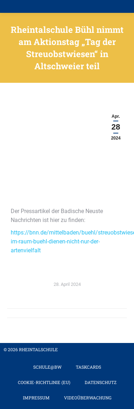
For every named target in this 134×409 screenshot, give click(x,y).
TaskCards (88, 367)
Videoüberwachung (87, 397)
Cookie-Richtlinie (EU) (44, 382)
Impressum (36, 397)
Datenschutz (100, 382)
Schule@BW (47, 367)
